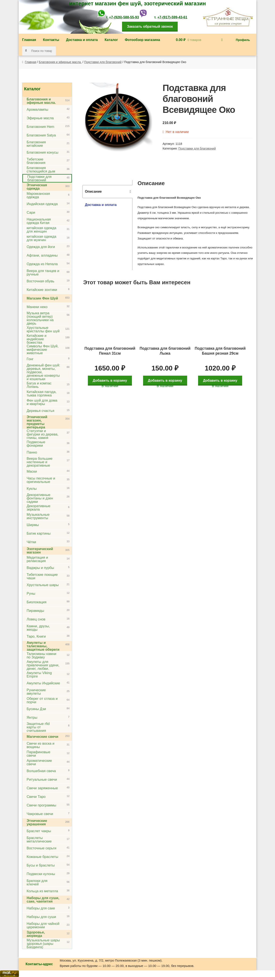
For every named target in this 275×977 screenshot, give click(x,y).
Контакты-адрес (39, 964)
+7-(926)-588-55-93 (124, 17)
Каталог (111, 40)
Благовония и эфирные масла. (60, 62)
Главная (29, 40)
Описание (93, 191)
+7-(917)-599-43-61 (172, 17)
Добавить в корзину (111, 378)
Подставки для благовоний (103, 62)
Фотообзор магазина (142, 40)
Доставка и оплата (82, 40)
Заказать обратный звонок (150, 26)
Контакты (51, 40)
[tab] (107, 191)
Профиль (243, 40)
